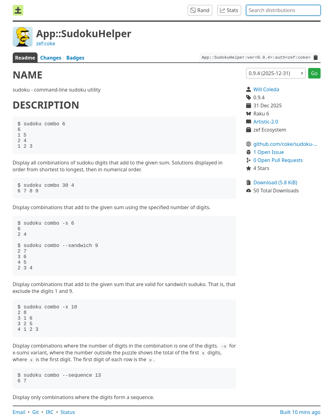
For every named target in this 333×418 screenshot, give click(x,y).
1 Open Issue (269, 152)
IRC (50, 412)
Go (314, 73)
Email (19, 412)
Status (68, 412)
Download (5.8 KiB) (275, 182)
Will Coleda (266, 89)
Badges (75, 57)
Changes (50, 57)
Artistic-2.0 (266, 121)
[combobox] (283, 10)
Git (35, 412)
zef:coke (45, 43)
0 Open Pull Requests (278, 160)
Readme (25, 57)
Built (300, 412)
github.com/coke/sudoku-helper (287, 144)
